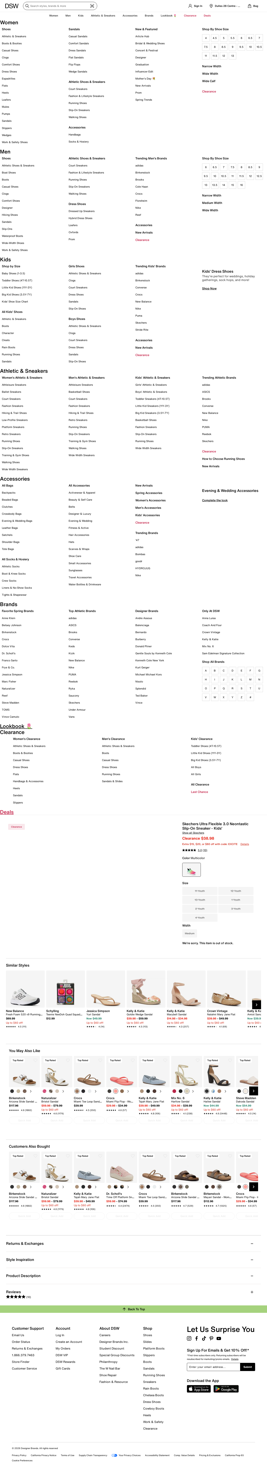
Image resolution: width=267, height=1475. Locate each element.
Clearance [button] (190, 15)
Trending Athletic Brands (219, 377)
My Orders (63, 1348)
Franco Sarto (9, 660)
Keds (72, 646)
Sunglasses (75, 570)
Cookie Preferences (22, 1460)
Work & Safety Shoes (15, 142)
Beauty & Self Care (80, 500)
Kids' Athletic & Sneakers (152, 377)
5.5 (232, 38)
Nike (138, 208)
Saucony (74, 695)
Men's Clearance (113, 739)
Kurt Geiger (142, 667)
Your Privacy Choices (126, 1455)
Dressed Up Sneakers (82, 211)
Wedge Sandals (78, 71)
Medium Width (212, 203)
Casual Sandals (78, 36)
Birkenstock (142, 172)
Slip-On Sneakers (79, 110)
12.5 (259, 176)
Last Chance (199, 792)
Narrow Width (211, 66)
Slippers (7, 128)
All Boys (196, 767)
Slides (147, 1342)
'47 (137, 540)
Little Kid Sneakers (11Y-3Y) (152, 406)
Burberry (140, 639)
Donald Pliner (143, 646)
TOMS (5, 710)
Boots (5, 179)
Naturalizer (8, 688)
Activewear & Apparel (82, 493)
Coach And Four (212, 625)
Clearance (209, 91)
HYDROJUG (142, 568)
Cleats (6, 340)
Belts (72, 507)
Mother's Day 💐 (145, 78)
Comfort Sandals (79, 43)
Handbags (75, 134)
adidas (139, 165)
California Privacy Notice (43, 1455)
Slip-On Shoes (77, 308)
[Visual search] (92, 6)
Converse (141, 287)
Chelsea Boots (153, 1395)
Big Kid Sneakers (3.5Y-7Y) (152, 413)
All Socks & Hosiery (15, 559)
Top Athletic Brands (82, 611)
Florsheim (141, 201)
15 (232, 185)
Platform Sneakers (13, 427)
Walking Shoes (77, 117)
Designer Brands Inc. (114, 1342)
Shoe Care (75, 556)
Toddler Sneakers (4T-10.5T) (152, 399)
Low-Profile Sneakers (15, 420)
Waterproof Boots (12, 236)
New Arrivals (143, 85)
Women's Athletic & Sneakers (22, 377)
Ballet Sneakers (11, 392)
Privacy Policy (19, 1455)
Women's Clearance (26, 739)
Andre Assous (143, 618)
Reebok (206, 434)
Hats (71, 542)
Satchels (7, 535)
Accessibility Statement (157, 1455)
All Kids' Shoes (12, 312)
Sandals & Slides (112, 781)
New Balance (143, 301)
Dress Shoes (9, 71)
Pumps (6, 114)
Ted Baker (141, 695)
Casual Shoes (10, 50)
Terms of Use (67, 1455)
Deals (207, 15)
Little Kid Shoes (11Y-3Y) (17, 287)
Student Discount (111, 1348)
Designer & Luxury (80, 514)
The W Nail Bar (109, 1368)
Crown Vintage (211, 632)
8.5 (224, 47)
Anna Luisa (209, 618)
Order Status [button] (21, 1342)
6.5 (250, 38)
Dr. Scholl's (8, 653)
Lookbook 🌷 (169, 15)
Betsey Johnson (11, 625)
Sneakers (149, 1382)
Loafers (6, 100)
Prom (138, 93)
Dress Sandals (77, 50)
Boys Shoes (77, 319)
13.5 (214, 185)
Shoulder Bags (10, 542)
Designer (140, 57)
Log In (60, 1335)
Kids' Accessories (147, 515)
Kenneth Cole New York (149, 660)
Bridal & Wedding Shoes (150, 43)
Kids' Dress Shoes (217, 346)
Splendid (140, 688)
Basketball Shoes (79, 392)
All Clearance (200, 784)
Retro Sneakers (11, 434)
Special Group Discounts (116, 1355)
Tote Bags (8, 549)
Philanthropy (108, 1362)
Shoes (6, 29)
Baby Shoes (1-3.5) (13, 273)
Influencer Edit (144, 71)
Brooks (139, 179)
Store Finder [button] (20, 1362)
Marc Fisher (9, 681)
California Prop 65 (234, 1455)
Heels (5, 93)
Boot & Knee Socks (14, 574)
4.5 (215, 38)
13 (232, 56)
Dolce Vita (8, 646)
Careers (104, 1335)
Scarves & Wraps (79, 549)
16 (241, 185)
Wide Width (210, 73)
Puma (138, 316)
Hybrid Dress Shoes (80, 218)
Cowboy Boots (153, 1408)
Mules (5, 107)
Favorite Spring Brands (18, 611)
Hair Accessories (79, 535)
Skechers (141, 323)
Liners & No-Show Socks (17, 588)
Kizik (72, 653)
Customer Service (24, 1368)
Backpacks (8, 493)
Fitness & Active (79, 528)
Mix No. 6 (208, 646)
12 (223, 56)
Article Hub (142, 36)
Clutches (7, 507)
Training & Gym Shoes (15, 455)
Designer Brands (146, 611)
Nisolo (139, 681)
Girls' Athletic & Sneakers (151, 385)
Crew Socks (9, 581)
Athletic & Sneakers (14, 36)
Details (244, 844)
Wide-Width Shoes (13, 243)
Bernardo (140, 632)
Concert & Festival (146, 50)
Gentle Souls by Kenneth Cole (153, 653)
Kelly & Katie (210, 639)
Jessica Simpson (12, 674)
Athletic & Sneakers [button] (103, 15)
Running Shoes (78, 103)
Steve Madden (10, 703)
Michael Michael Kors (148, 674)
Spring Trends (143, 100)
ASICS (206, 392)
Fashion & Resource (113, 1382)
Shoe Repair (108, 1375)
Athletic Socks (10, 566)
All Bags (7, 485)
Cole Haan (141, 186)
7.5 (206, 47)
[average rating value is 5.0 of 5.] (192, 850)
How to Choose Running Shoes (223, 459)
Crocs (138, 194)
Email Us (18, 1335)
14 (223, 185)
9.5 (241, 47)
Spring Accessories (148, 493)
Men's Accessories (148, 507)
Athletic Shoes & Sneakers (87, 82)
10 (250, 47)
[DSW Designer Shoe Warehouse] (11, 5)
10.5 (259, 47)
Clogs (5, 57)
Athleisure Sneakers (14, 385)
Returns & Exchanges (27, 1348)
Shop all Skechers (193, 833)
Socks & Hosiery (79, 141)
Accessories (143, 225)
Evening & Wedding (80, 521)
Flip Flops (74, 64)
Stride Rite (141, 330)
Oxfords (73, 232)
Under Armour (77, 710)
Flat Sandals (76, 57)
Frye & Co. (8, 667)
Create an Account (69, 1342)
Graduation (142, 64)
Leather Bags (10, 528)
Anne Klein (8, 618)
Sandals (6, 121)
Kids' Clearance (201, 739)
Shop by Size (11, 266)
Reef (138, 215)
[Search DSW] (60, 6)
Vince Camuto (10, 717)
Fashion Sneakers (12, 406)
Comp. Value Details (184, 1455)
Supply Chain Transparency (93, 1455)
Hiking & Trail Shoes (14, 413)
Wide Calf (208, 81)
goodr (138, 561)
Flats (5, 85)
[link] (24, 1016)
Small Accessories (80, 563)
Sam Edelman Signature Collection (223, 653)
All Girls (196, 774)
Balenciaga (142, 625)
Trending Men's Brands (151, 158)
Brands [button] (149, 15)
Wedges (6, 135)
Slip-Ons (7, 229)
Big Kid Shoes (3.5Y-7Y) (17, 294)
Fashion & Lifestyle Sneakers (86, 96)
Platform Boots (153, 1348)
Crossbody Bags (12, 514)
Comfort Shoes (11, 64)
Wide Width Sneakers (15, 469)
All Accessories (79, 485)
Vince (138, 703)
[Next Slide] (256, 1004)
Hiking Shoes (10, 215)
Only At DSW (211, 611)
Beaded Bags (10, 500)
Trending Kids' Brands (150, 266)
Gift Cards (63, 1368)
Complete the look (215, 575)
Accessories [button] (130, 15)
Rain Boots (8, 347)
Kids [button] (80, 15)
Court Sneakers (78, 89)
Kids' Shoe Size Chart (15, 301)
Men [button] (68, 15)
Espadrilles (8, 78)
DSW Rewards (65, 1362)
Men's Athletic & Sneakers (87, 377)
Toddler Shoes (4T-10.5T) (17, 280)
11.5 (214, 56)
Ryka (72, 688)
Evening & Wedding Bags (17, 521)
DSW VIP (62, 1355)
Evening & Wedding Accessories (230, 565)
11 (206, 56)
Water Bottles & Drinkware (85, 584)
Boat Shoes (9, 172)
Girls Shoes (76, 266)
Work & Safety (153, 1422)
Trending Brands (146, 533)
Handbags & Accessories (28, 781)
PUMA (206, 427)
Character (8, 333)
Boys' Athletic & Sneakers (151, 392)
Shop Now (209, 363)
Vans (72, 717)
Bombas (140, 554)
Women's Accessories (150, 500)
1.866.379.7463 (23, 1355)
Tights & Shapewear (14, 595)
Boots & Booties (12, 43)
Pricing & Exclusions (209, 1455)
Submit (247, 1367)
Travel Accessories (80, 577)
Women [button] (53, 15)
